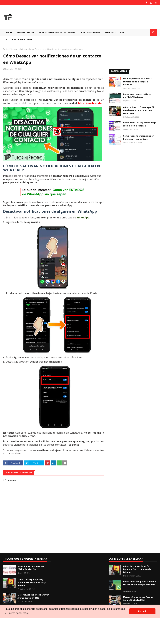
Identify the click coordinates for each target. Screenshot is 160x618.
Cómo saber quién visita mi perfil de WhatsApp (137, 96)
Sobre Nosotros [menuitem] (114, 32)
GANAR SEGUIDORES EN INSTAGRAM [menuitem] (57, 32)
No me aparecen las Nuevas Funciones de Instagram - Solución (137, 81)
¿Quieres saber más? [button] (17, 613)
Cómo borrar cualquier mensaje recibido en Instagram (139, 124)
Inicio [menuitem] (8, 32)
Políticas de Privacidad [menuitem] (18, 39)
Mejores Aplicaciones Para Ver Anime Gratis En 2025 (33, 596)
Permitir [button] (142, 611)
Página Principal (10, 49)
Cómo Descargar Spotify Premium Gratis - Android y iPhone (32, 582)
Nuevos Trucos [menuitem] (25, 32)
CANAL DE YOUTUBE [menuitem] (90, 32)
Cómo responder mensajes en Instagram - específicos (138, 137)
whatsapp (23, 49)
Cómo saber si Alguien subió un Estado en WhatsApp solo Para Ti (139, 584)
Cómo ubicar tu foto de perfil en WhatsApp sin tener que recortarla (138, 110)
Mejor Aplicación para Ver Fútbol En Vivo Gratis (31, 568)
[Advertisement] (133, 56)
